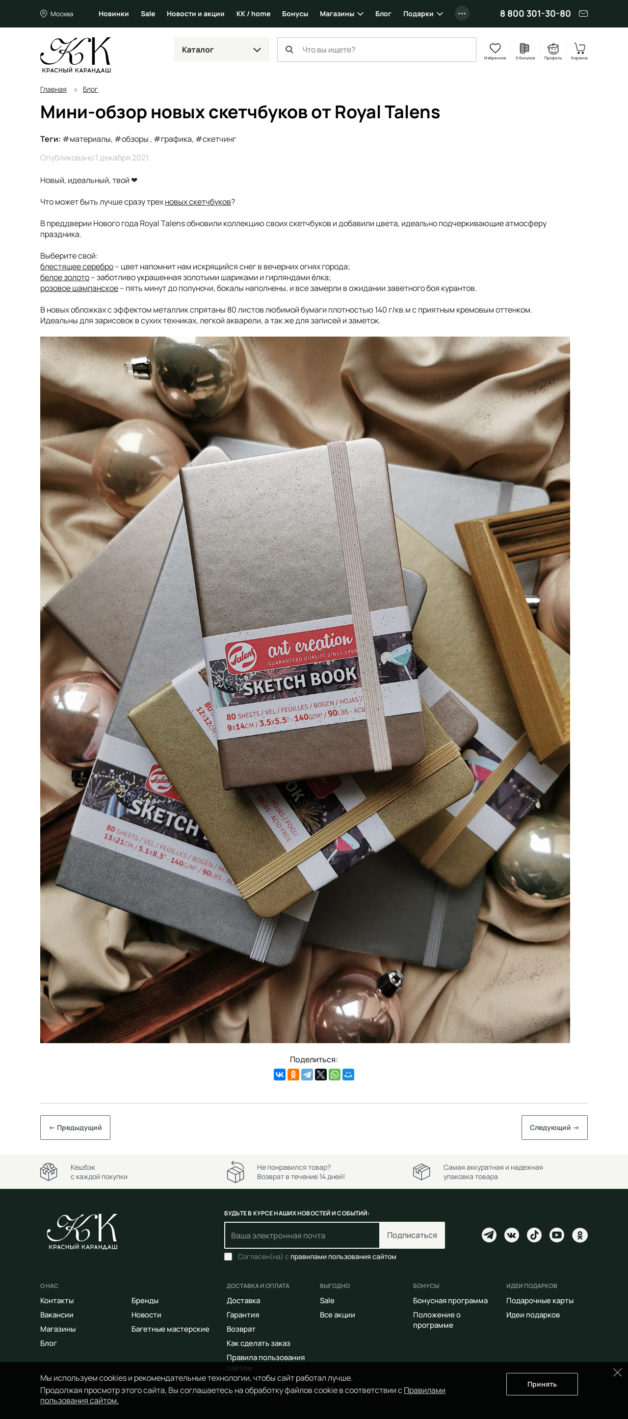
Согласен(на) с (317, 1257)
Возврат (241, 1329)
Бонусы (295, 13)
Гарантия (243, 1315)
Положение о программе (437, 1320)
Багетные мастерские (170, 1329)
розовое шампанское (79, 288)
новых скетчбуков (198, 201)
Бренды (144, 1300)
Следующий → (554, 1127)
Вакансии (57, 1315)
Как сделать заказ (258, 1343)
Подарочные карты (540, 1300)
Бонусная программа (450, 1300)
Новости (146, 1315)
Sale (148, 13)
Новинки (114, 13)
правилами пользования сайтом (343, 1256)
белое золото (64, 277)
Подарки (418, 13)
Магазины (337, 13)
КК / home (253, 13)
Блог (383, 13)
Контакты (57, 1300)
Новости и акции (196, 13)
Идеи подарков (533, 1315)
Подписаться (412, 1235)
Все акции (337, 1315)
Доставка (243, 1300)
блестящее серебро (76, 266)
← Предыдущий (75, 1127)
